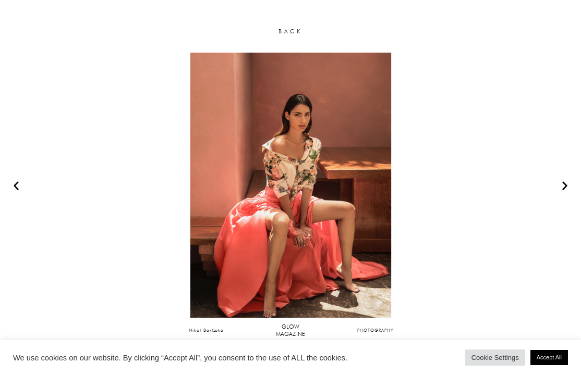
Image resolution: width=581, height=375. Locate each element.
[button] (16, 185)
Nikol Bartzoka (206, 330)
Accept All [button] (549, 357)
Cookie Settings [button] (495, 357)
